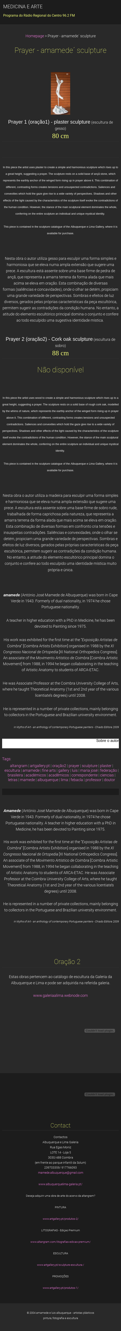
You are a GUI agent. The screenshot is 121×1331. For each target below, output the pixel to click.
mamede (27, 780)
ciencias (107, 775)
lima (64, 780)
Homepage (35, 36)
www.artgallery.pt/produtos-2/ (60, 1218)
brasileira (15, 775)
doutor (109, 780)
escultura (12, 770)
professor (93, 780)
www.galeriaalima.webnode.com (60, 995)
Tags (6, 759)
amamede (31, 770)
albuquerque (47, 780)
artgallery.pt (40, 766)
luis (75, 770)
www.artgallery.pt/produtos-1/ (60, 1287)
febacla (77, 780)
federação (108, 770)
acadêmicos (58, 775)
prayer (74, 766)
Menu (109, 9)
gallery (63, 770)
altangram (18, 766)
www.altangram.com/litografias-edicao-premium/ (60, 1241)
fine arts (49, 770)
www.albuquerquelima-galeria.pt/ (60, 1184)
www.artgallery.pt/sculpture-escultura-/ (60, 1264)
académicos (36, 775)
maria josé (89, 770)
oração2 (59, 766)
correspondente (84, 775)
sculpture (89, 766)
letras (12, 780)
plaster (105, 766)
